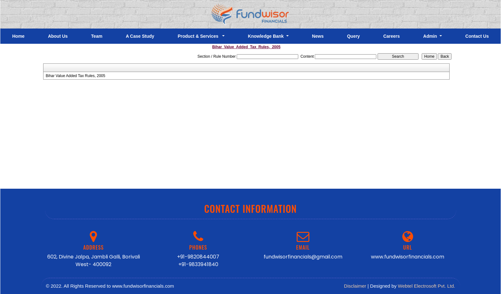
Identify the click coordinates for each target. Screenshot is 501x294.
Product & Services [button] (199, 36)
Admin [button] (430, 36)
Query (353, 36)
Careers (391, 36)
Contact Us (477, 36)
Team (96, 36)
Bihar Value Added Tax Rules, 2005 (75, 76)
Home (18, 36)
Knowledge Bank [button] (266, 36)
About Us (58, 36)
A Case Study (140, 36)
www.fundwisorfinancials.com (407, 256)
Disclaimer (355, 286)
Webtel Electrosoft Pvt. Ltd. (426, 286)
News (318, 36)
